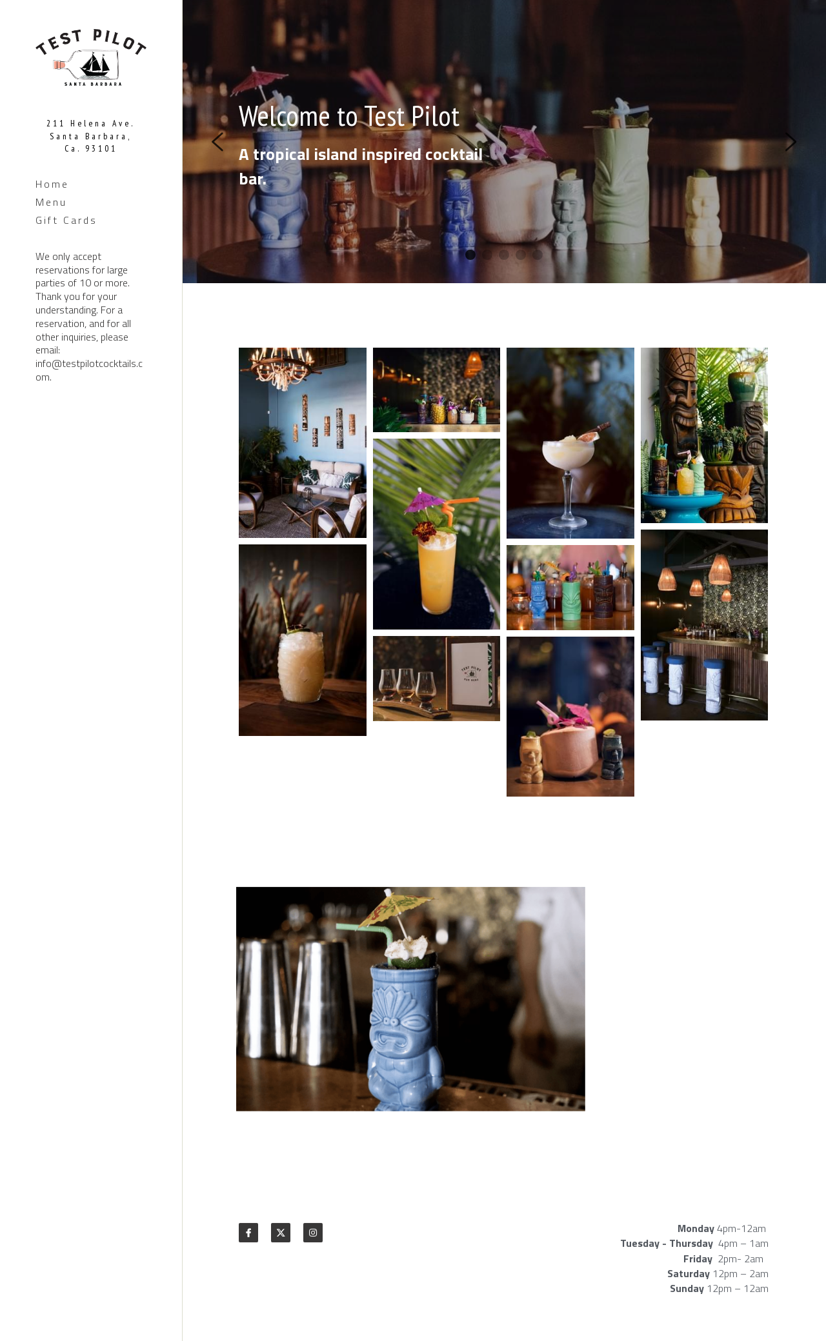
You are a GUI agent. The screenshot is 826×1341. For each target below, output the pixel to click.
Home (52, 184)
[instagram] (313, 1237)
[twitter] (280, 1237)
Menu (51, 202)
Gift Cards (66, 220)
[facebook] (248, 1237)
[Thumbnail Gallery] (303, 446)
